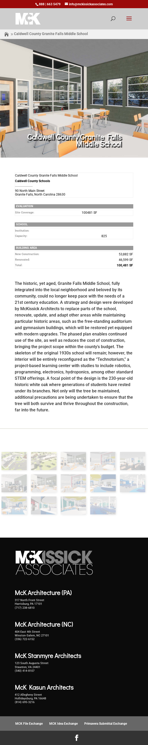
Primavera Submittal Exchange (105, 723)
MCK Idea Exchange (63, 723)
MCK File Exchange (29, 723)
